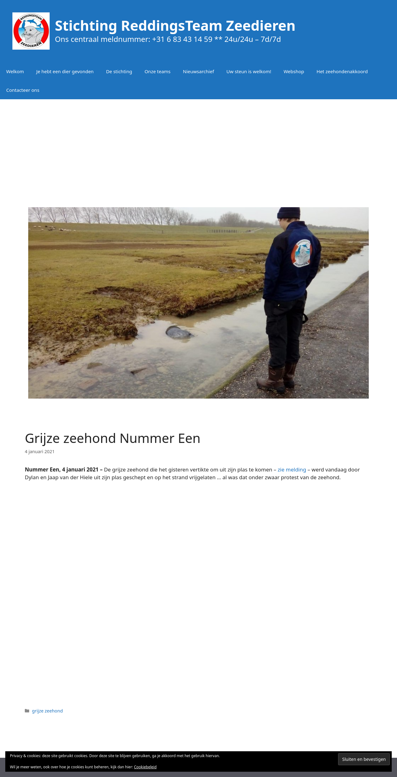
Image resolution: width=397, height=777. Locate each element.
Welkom (15, 71)
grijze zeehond (47, 711)
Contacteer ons (22, 90)
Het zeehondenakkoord (342, 71)
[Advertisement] (198, 148)
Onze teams (158, 71)
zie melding (292, 469)
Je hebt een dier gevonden (65, 71)
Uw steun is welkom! (248, 71)
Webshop (293, 71)
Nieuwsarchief (198, 71)
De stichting (119, 71)
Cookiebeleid (145, 767)
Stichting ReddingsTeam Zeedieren (175, 25)
